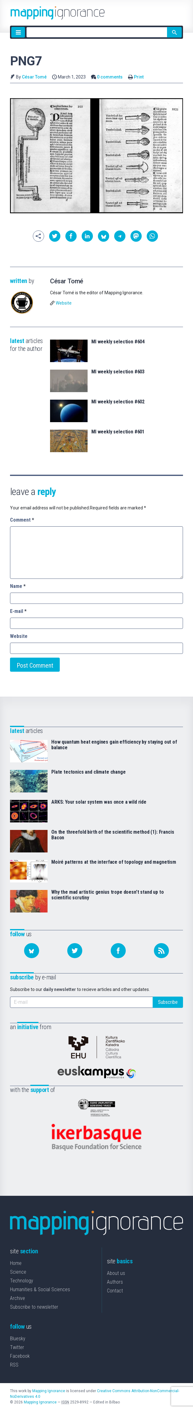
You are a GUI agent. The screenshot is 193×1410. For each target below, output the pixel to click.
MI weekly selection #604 (118, 342)
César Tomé (34, 76)
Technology (21, 1281)
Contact (115, 1291)
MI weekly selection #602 (118, 402)
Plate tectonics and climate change (88, 772)
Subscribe (168, 1002)
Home (16, 1263)
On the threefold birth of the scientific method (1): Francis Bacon (112, 835)
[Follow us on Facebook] (118, 950)
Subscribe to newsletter (34, 1307)
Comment (22, 520)
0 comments (110, 76)
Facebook (20, 1356)
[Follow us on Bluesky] (31, 950)
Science (18, 1272)
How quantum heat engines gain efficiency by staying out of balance (114, 744)
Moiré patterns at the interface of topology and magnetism (113, 862)
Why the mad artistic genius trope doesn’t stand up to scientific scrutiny (107, 895)
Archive (17, 1298)
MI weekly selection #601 (118, 432)
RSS (14, 1365)
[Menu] (18, 32)
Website (64, 303)
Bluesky (17, 1339)
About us (116, 1273)
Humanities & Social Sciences (40, 1289)
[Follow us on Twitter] (74, 950)
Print (139, 76)
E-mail (18, 611)
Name (18, 586)
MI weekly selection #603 (118, 372)
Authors (115, 1282)
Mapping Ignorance (48, 1391)
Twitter (17, 1347)
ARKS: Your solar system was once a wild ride (98, 802)
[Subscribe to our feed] (161, 950)
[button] (54, 236)
